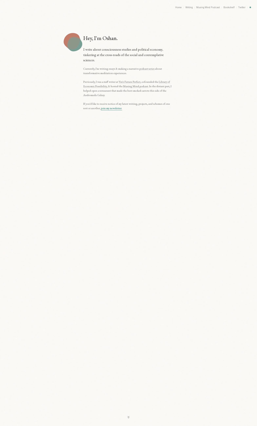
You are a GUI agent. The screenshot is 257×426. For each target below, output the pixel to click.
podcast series (147, 68)
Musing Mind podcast (135, 86)
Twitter (242, 7)
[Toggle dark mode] (250, 7)
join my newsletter (111, 108)
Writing (189, 7)
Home (178, 7)
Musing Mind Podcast (208, 7)
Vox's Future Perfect (129, 82)
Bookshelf (229, 7)
